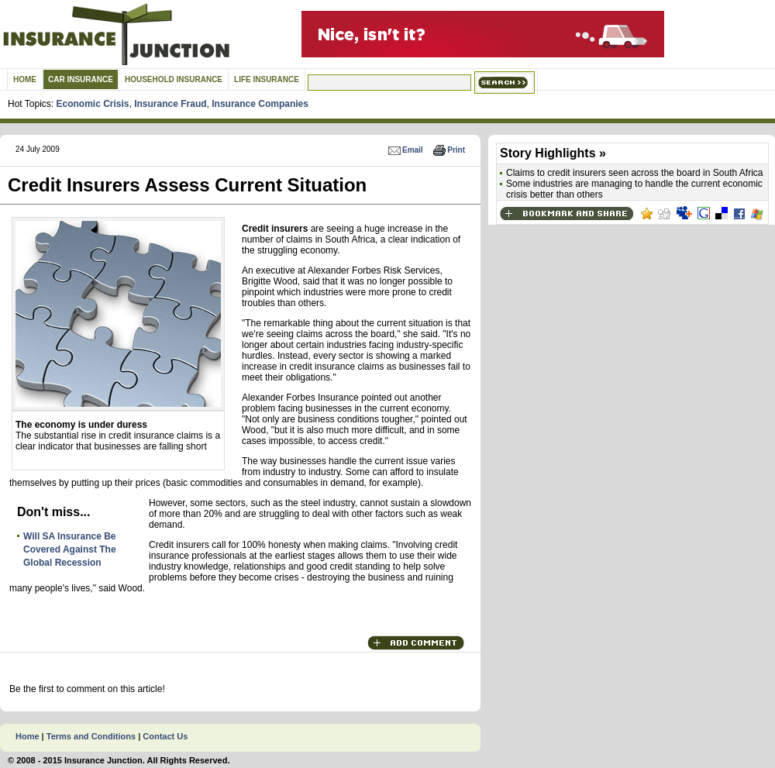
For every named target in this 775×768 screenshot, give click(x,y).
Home (24, 79)
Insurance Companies (260, 103)
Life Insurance (266, 79)
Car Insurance (80, 79)
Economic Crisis (92, 103)
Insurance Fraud (170, 103)
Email (405, 150)
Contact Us (165, 736)
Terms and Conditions (91, 736)
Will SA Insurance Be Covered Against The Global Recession (69, 549)
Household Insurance (173, 79)
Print (448, 150)
